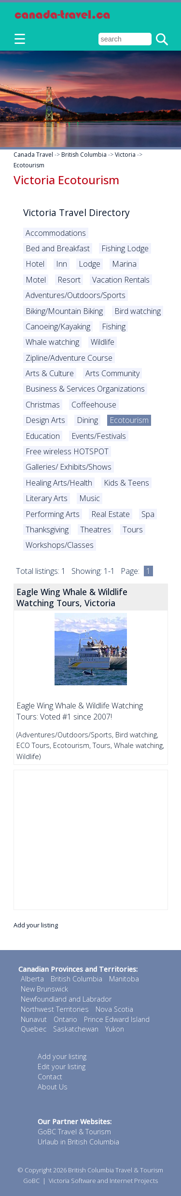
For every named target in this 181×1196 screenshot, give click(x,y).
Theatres (95, 529)
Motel (36, 279)
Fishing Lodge (125, 248)
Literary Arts (47, 498)
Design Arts (45, 420)
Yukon (114, 1028)
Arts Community (112, 373)
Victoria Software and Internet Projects (103, 1180)
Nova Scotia (114, 1009)
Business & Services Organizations (85, 388)
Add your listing (36, 925)
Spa (147, 514)
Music (89, 498)
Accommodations (56, 233)
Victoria (125, 154)
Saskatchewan (75, 1028)
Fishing (113, 326)
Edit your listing (61, 1066)
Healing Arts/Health (59, 482)
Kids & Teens (126, 482)
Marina (124, 263)
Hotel (35, 263)
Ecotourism (29, 165)
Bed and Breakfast (58, 248)
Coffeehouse (93, 404)
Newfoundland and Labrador (66, 999)
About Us (53, 1086)
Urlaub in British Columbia (78, 1141)
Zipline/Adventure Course (69, 358)
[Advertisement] (90, 840)
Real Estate (110, 514)
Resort (69, 279)
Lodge (89, 263)
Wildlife (102, 342)
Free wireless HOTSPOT (67, 451)
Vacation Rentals (121, 279)
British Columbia (84, 154)
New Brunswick (44, 988)
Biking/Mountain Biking (64, 311)
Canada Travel (33, 154)
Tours (133, 529)
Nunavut (34, 1019)
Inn (61, 263)
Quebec (33, 1028)
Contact (50, 1076)
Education (43, 436)
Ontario (65, 1019)
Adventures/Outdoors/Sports (75, 295)
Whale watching (52, 342)
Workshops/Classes (60, 545)
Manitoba (124, 978)
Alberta (32, 978)
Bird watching (137, 311)
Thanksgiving (47, 529)
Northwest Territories (55, 1009)
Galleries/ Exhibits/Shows (68, 467)
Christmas (43, 404)
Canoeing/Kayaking (58, 326)
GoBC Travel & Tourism (74, 1131)
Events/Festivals (98, 436)
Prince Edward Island (117, 1019)
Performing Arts (53, 514)
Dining (87, 420)
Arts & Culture (50, 373)
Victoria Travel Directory (76, 212)
